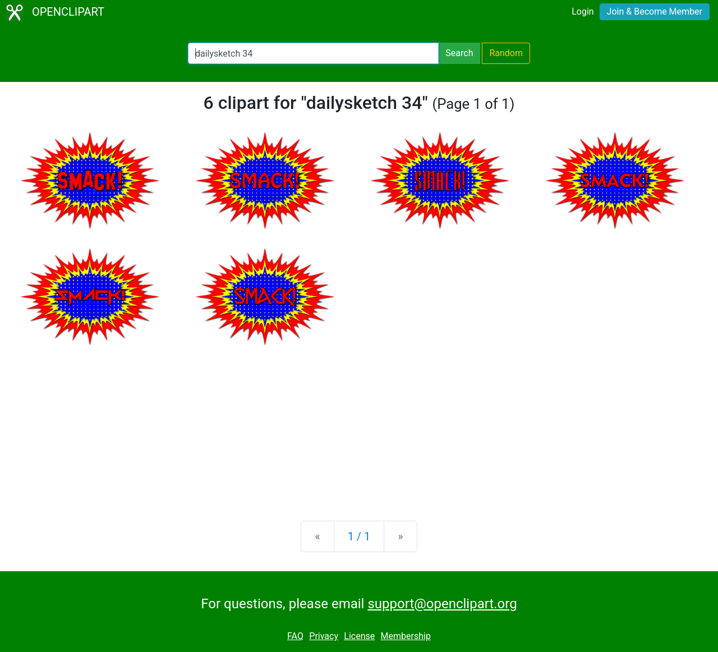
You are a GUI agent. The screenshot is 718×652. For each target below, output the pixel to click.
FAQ (295, 636)
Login (582, 11)
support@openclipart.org (442, 604)
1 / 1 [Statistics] (359, 536)
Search (459, 53)
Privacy (323, 636)
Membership (406, 636)
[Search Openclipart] (313, 53)
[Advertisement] (359, 424)
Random (506, 53)
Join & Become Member (654, 11)
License (359, 636)
